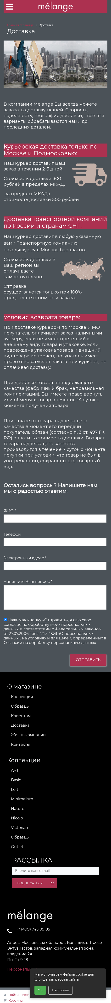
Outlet (17, 846)
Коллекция (22, 696)
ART (15, 770)
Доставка (20, 725)
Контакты (20, 744)
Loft (14, 789)
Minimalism (22, 799)
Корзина (16, 1000)
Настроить (60, 990)
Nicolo (17, 818)
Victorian (19, 827)
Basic (16, 780)
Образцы (20, 706)
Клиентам (21, 716)
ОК (40, 990)
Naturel (18, 808)
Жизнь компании (28, 735)
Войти (14, 995)
